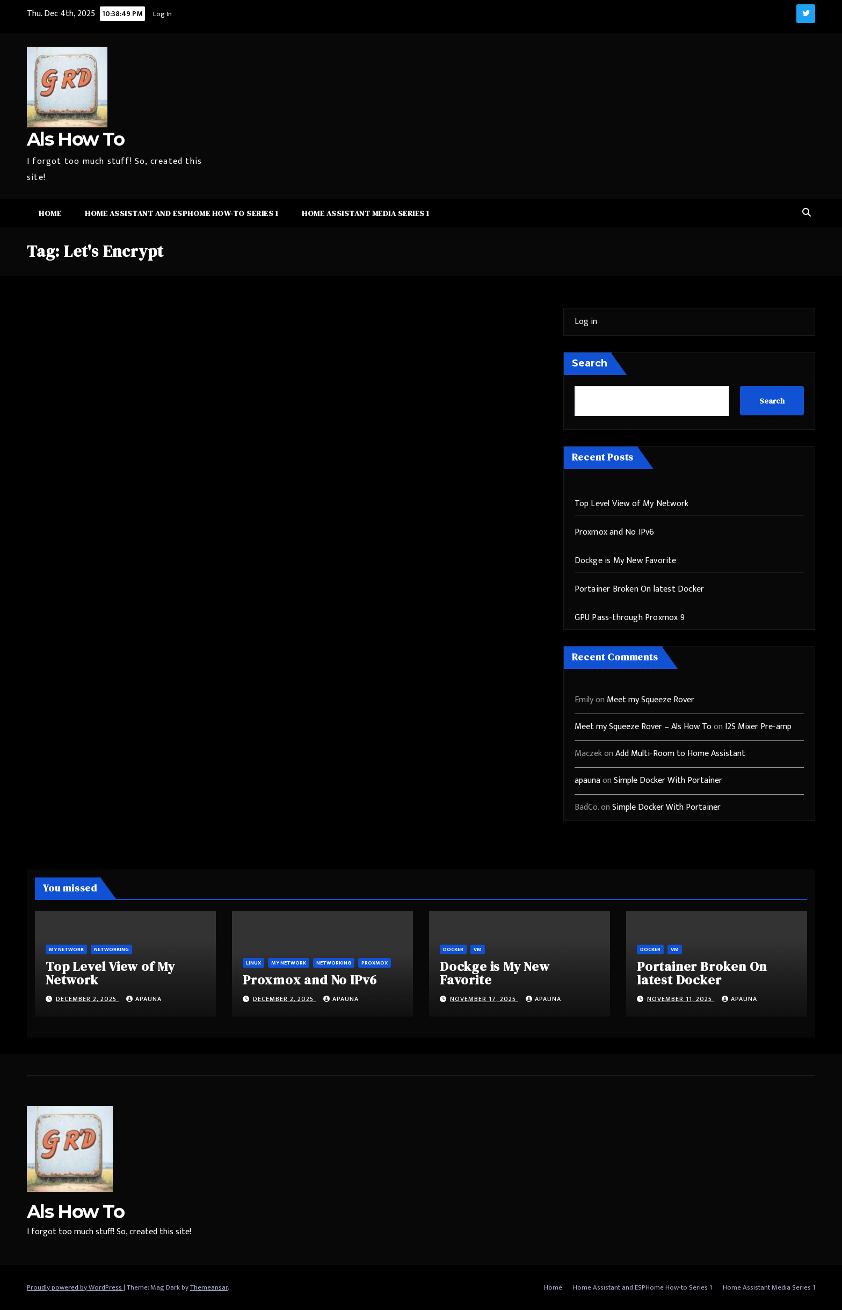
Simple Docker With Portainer (668, 780)
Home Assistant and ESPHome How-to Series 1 (181, 213)
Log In (162, 14)
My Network (66, 949)
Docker (453, 949)
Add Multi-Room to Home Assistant (680, 753)
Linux (253, 963)
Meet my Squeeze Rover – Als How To (643, 726)
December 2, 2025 (87, 999)
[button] (806, 213)
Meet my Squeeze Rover (650, 700)
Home (50, 213)
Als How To (75, 139)
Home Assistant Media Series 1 (366, 213)
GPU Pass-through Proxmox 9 (630, 617)
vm (478, 949)
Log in (586, 321)
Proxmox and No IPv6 (615, 532)
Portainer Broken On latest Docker (640, 589)
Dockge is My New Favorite (626, 560)
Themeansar (209, 1287)
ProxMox (374, 963)
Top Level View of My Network (632, 503)
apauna (587, 780)
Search (589, 363)
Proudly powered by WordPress (75, 1287)
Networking (111, 949)
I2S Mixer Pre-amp (758, 726)
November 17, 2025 (484, 999)
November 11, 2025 (680, 999)
